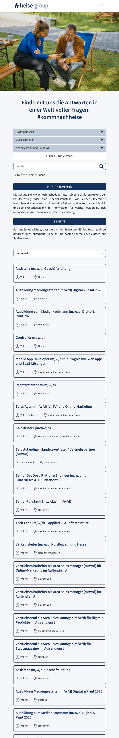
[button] (59, 132)
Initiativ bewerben (59, 187)
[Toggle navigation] (101, 6)
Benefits (59, 222)
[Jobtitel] (59, 166)
